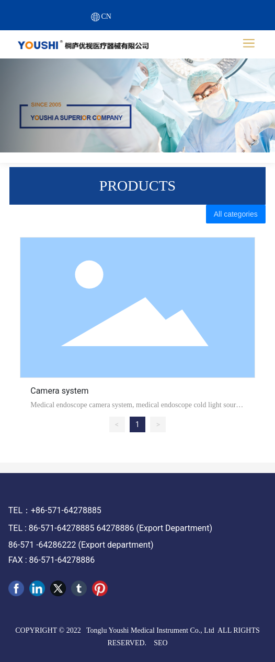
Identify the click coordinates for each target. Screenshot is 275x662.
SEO (160, 643)
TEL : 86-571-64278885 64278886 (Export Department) (110, 528)
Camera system (59, 391)
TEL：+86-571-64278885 (54, 510)
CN (106, 16)
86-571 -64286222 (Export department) (81, 545)
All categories (236, 214)
